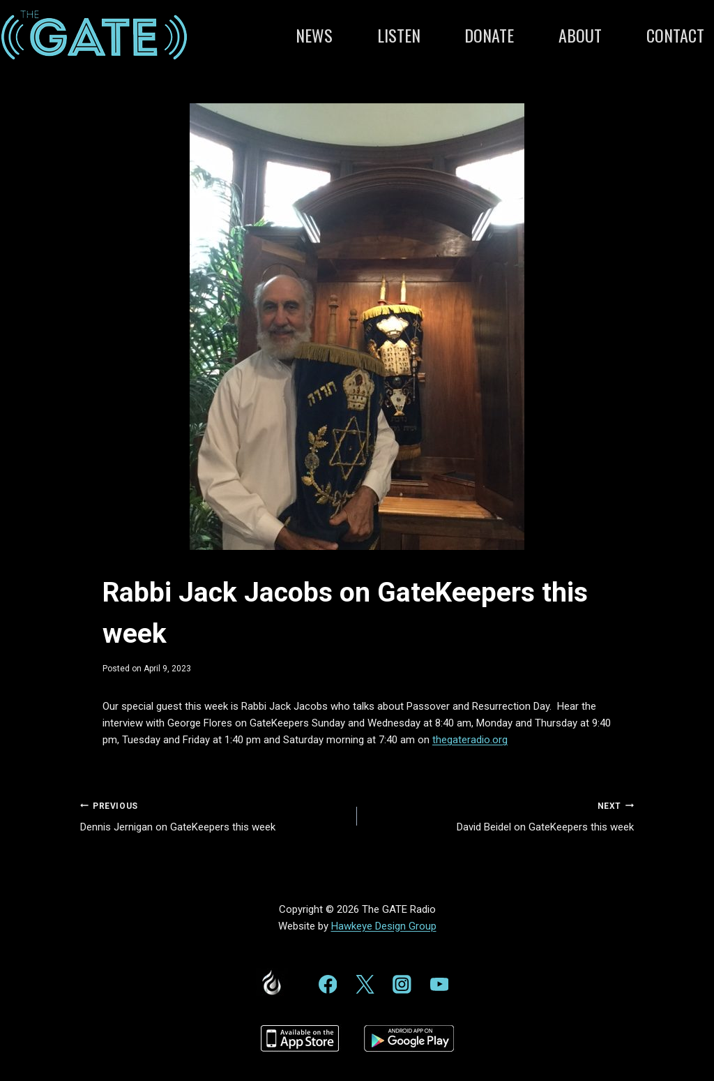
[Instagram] (401, 984)
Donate (489, 34)
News (314, 34)
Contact (675, 34)
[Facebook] (327, 984)
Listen (398, 34)
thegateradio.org (470, 739)
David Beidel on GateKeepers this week (500, 815)
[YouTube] (438, 984)
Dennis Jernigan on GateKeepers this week (213, 815)
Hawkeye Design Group (383, 926)
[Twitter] (365, 984)
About (580, 34)
